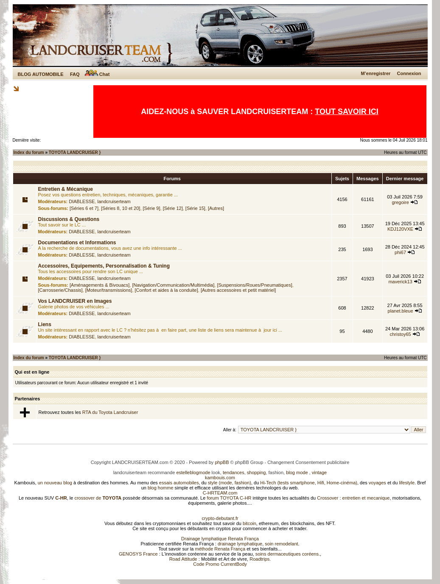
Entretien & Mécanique (65, 189)
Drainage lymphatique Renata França (220, 538)
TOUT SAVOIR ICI (346, 111)
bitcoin (249, 523)
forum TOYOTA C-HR (229, 497)
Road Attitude (183, 559)
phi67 (400, 252)
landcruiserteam (114, 201)
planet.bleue (400, 310)
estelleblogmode (193, 472)
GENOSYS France (138, 553)
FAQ (75, 74)
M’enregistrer (376, 73)
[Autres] (216, 208)
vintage (319, 472)
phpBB (222, 462)
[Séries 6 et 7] (84, 208)
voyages (377, 482)
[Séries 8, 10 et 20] (120, 208)
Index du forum (29, 152)
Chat (97, 74)
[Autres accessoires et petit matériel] (238, 290)
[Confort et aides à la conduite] (166, 290)
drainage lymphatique (240, 543)
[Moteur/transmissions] (108, 290)
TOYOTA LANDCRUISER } (75, 152)
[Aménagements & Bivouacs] (99, 285)
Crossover (327, 497)
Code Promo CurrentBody (220, 564)
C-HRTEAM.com (220, 492)
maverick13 (400, 281)
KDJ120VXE (400, 229)
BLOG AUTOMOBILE (41, 74)
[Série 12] (173, 208)
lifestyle (407, 482)
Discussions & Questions (69, 219)
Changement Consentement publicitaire (308, 462)
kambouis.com (220, 477)
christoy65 (400, 334)
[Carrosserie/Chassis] (60, 290)
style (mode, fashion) (229, 482)
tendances (233, 472)
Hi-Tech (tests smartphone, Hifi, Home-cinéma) (308, 482)
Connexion (409, 73)
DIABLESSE (82, 201)
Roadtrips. (260, 559)
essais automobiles (179, 482)
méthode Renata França (220, 548)
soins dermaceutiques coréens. (287, 553)
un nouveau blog (55, 482)
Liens (44, 324)
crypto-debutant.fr (220, 518)
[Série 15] (195, 208)
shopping (256, 472)
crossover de (97, 497)
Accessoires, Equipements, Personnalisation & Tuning (104, 266)
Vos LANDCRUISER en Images (75, 301)
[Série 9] (151, 208)
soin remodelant (281, 543)
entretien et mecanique (366, 497)
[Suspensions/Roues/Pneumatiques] (254, 285)
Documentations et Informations (77, 243)
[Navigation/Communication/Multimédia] (173, 285)
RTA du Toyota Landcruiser (110, 412)
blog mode (297, 472)
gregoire (400, 202)
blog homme (161, 487)
